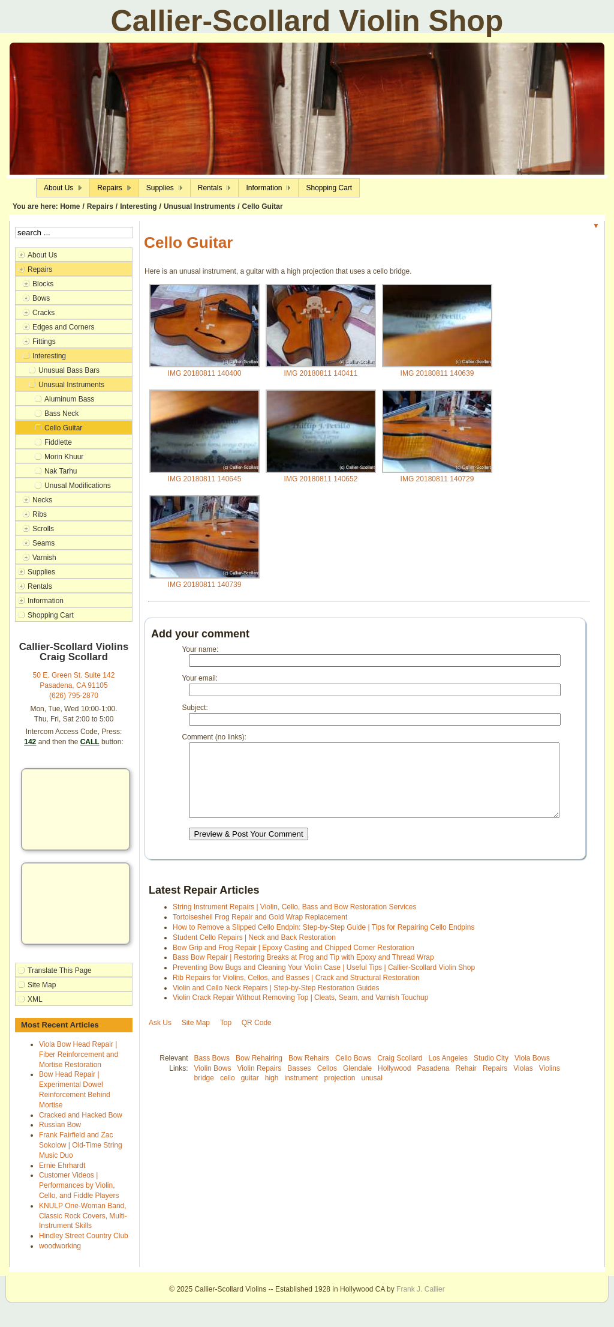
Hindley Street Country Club (83, 1236)
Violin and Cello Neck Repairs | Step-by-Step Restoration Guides (276, 1002)
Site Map (196, 1037)
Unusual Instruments (199, 206)
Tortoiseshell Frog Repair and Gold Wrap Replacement (260, 931)
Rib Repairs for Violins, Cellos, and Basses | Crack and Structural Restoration (296, 992)
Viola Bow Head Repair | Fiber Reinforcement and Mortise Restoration (78, 1054)
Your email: (200, 678)
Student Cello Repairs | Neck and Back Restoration (254, 952)
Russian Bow (60, 1125)
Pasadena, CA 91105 (73, 685)
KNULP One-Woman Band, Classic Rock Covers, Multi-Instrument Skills (83, 1216)
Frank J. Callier (420, 1289)
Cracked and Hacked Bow (80, 1115)
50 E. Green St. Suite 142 (74, 675)
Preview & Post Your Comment (248, 848)
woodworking (60, 1246)
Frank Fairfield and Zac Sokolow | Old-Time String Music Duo (80, 1145)
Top (225, 1037)
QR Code (257, 1037)
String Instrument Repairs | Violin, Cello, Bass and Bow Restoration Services (294, 921)
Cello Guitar (262, 206)
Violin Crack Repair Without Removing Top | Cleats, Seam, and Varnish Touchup (300, 1012)
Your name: (200, 649)
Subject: (194, 707)
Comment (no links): (214, 737)
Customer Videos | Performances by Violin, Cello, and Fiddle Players (79, 1185)
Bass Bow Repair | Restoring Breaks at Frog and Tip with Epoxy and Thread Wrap (303, 971)
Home (70, 206)
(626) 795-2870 (73, 695)
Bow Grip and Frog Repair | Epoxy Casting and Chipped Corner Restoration (293, 962)
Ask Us (160, 1037)
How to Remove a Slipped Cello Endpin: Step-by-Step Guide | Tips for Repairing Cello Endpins (323, 941)
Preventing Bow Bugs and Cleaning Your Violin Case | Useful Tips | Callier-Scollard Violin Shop (324, 982)
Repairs (100, 206)
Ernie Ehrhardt (62, 1165)
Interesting (138, 206)
